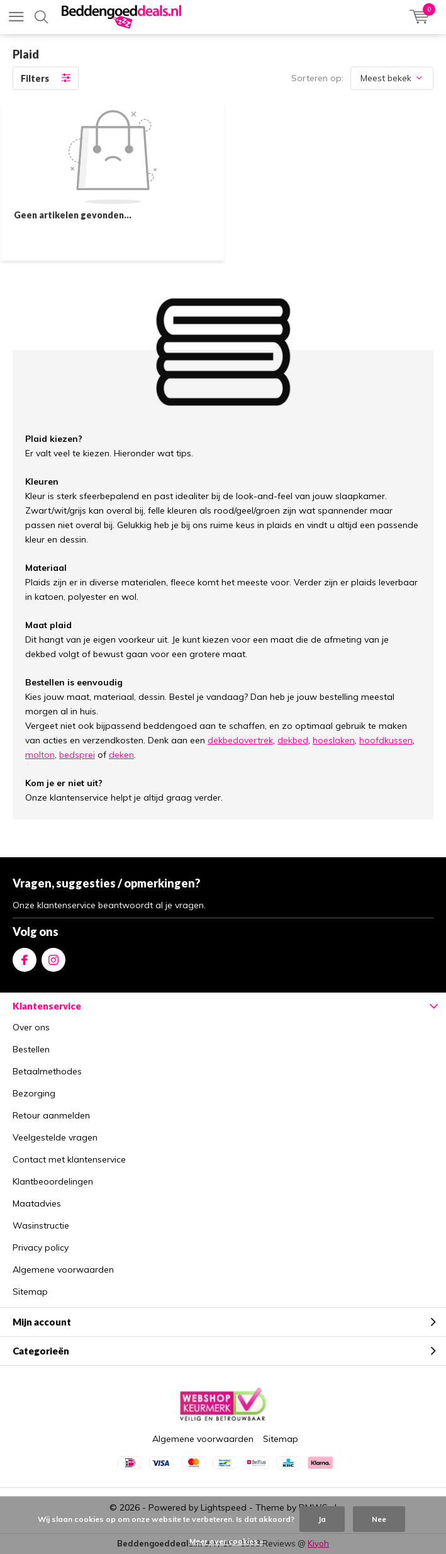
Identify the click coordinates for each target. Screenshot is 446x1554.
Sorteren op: (317, 78)
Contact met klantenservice (69, 1159)
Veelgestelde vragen (55, 1137)
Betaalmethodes (47, 1071)
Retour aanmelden (51, 1115)
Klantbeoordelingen (53, 1181)
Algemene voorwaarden (63, 1269)
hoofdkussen (386, 740)
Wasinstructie (41, 1225)
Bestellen (31, 1049)
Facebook (24, 957)
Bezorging (34, 1093)
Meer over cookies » (226, 1541)
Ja (322, 1519)
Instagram (53, 957)
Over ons (31, 1027)
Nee (379, 1519)
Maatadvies (37, 1203)
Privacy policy (41, 1247)
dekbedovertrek (240, 740)
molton (40, 754)
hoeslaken (334, 740)
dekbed (292, 740)
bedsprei (77, 754)
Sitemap (30, 1291)
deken (121, 754)
